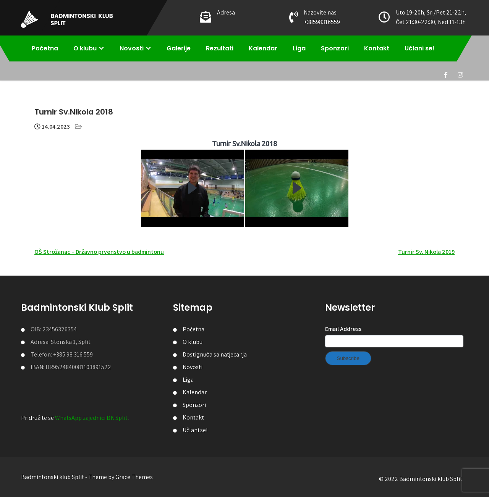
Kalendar (263, 48)
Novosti (132, 48)
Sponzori (335, 48)
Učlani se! (419, 48)
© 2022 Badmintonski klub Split (420, 479)
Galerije (179, 48)
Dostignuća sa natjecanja (215, 354)
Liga (299, 48)
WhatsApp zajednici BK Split (91, 418)
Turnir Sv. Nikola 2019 (426, 252)
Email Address (343, 329)
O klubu (85, 48)
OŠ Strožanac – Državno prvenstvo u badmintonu (99, 252)
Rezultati (219, 48)
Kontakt (376, 48)
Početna (45, 48)
